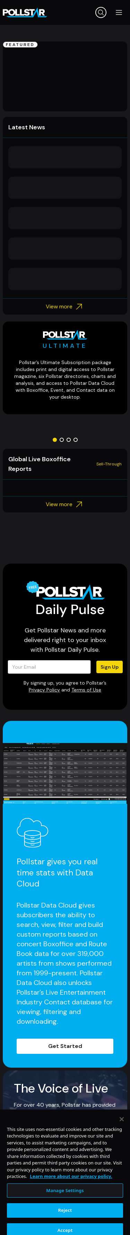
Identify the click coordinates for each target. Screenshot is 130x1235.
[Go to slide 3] (69, 440)
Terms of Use (86, 690)
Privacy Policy (44, 690)
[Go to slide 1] (55, 440)
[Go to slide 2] (62, 440)
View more (65, 306)
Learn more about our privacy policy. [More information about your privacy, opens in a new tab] (71, 1194)
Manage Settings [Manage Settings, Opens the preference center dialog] (65, 1208)
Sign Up (110, 667)
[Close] (121, 1137)
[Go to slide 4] (75, 440)
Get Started (65, 1046)
